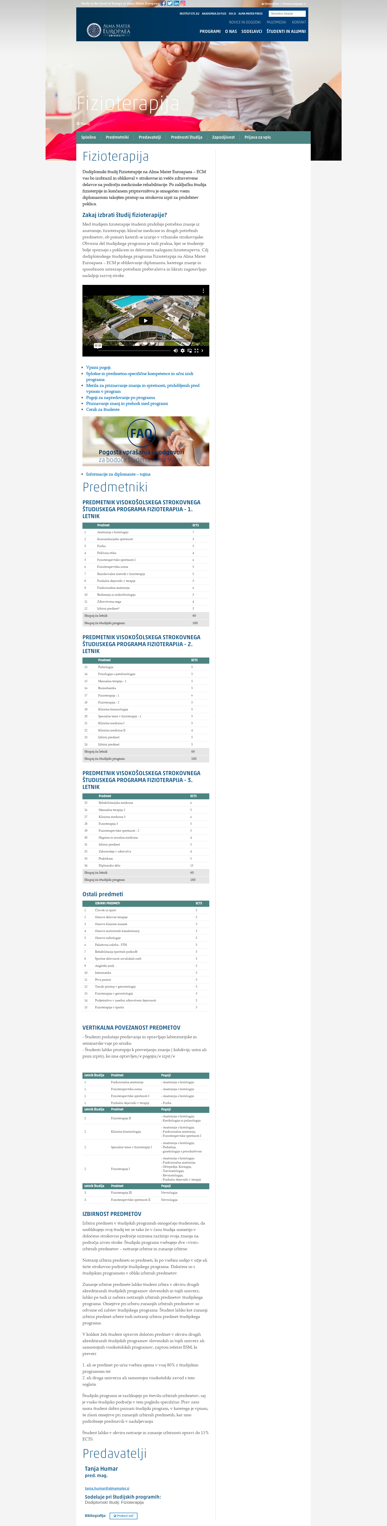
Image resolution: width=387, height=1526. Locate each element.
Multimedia (276, 22)
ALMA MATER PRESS (250, 13)
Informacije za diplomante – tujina (118, 474)
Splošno (88, 137)
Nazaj (83, 123)
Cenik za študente (102, 409)
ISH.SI (232, 13)
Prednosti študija (186, 137)
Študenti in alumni (286, 31)
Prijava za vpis (258, 137)
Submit (302, 14)
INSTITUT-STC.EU (189, 13)
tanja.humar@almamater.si (107, 1489)
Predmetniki (117, 137)
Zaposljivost (223, 137)
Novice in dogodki (245, 22)
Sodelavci (251, 31)
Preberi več (123, 1516)
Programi (210, 31)
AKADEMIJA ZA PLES (214, 13)
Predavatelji (150, 137)
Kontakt (299, 22)
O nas (231, 31)
